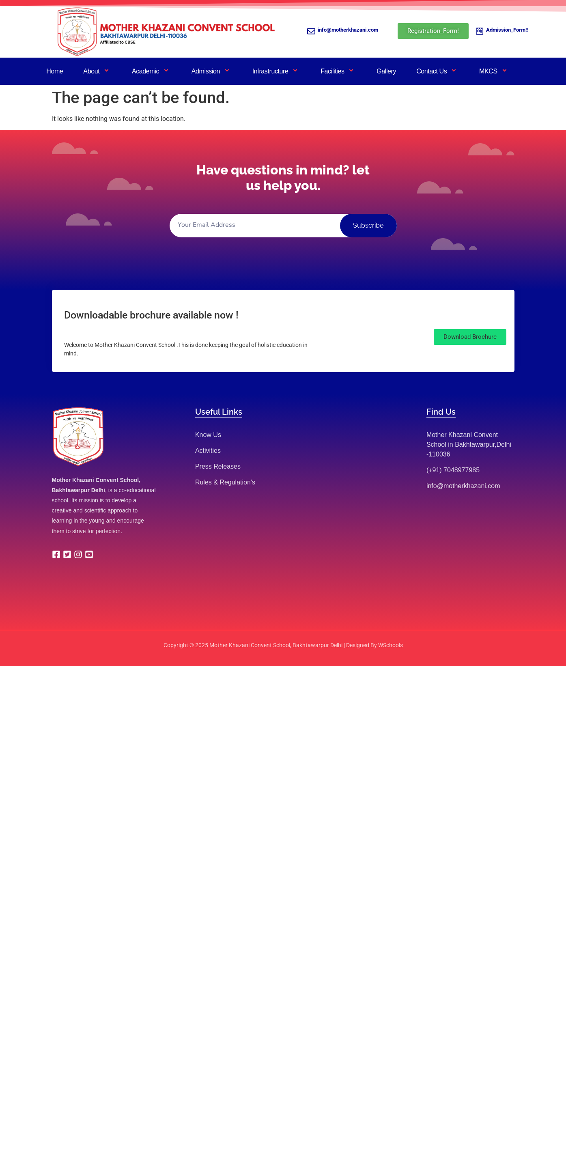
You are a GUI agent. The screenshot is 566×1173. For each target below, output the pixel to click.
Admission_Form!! (507, 30)
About (97, 71)
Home (54, 71)
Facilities (338, 71)
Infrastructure (276, 71)
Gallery (386, 71)
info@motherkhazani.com (348, 30)
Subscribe (368, 225)
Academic (151, 71)
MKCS (494, 71)
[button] (470, 337)
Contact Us (437, 71)
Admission (212, 71)
